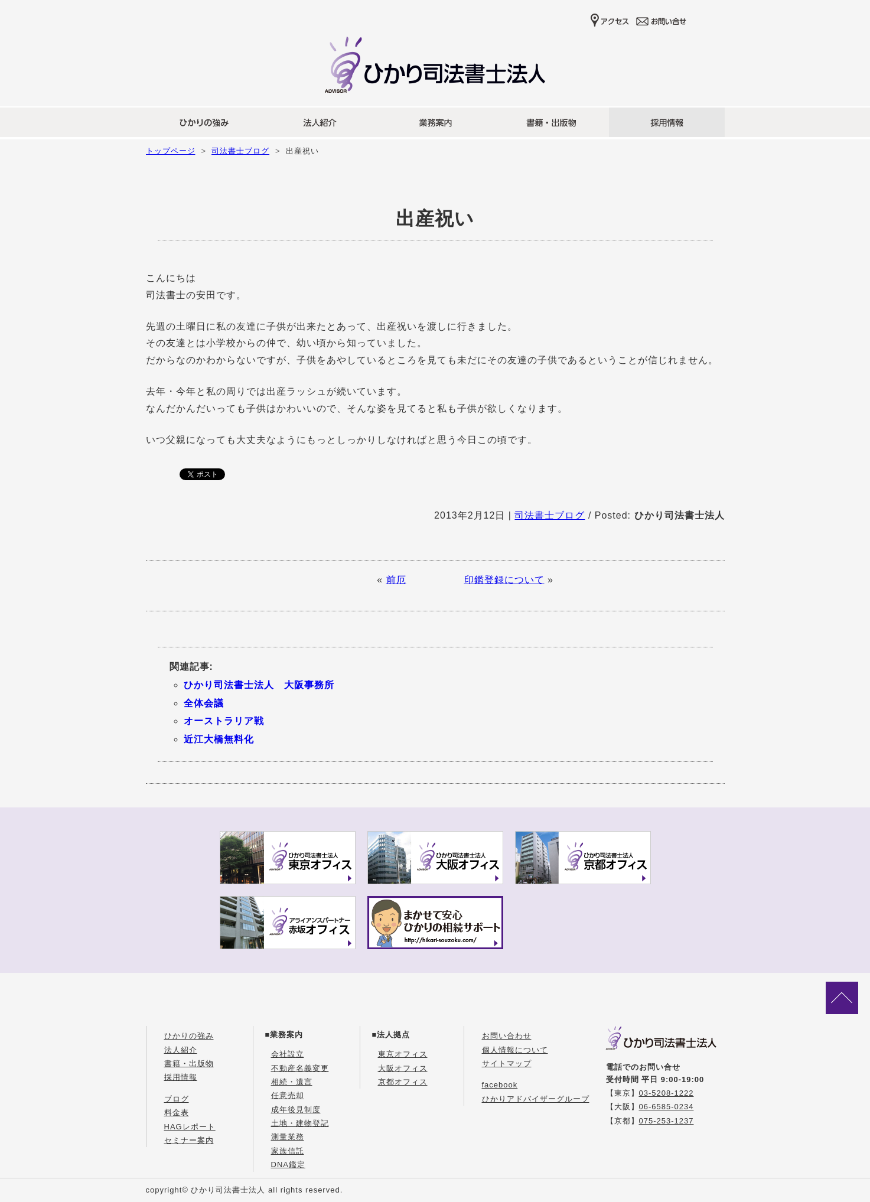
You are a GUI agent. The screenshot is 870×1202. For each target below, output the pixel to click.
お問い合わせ (507, 1035)
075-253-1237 (666, 1120)
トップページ (170, 150)
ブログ (176, 1098)
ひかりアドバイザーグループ (535, 1098)
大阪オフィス (403, 1068)
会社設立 (287, 1054)
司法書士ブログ (240, 150)
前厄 (396, 580)
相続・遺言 (291, 1081)
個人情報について (515, 1049)
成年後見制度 (296, 1109)
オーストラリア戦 (224, 721)
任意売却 (287, 1095)
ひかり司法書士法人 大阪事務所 (259, 685)
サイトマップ (507, 1063)
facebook (500, 1084)
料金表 (176, 1112)
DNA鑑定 (288, 1164)
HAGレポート (190, 1126)
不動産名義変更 (300, 1068)
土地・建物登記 (300, 1123)
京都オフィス (403, 1081)
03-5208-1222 (666, 1093)
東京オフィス (403, 1054)
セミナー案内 (189, 1140)
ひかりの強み (189, 1035)
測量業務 (287, 1136)
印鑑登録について (504, 580)
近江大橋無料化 (219, 739)
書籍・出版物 (189, 1063)
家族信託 (287, 1150)
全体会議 (204, 703)
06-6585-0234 (666, 1106)
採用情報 (180, 1077)
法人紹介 (180, 1049)
